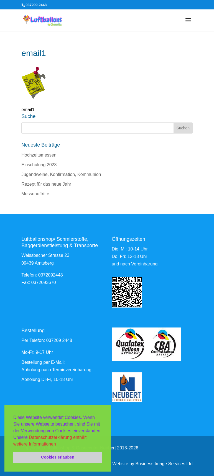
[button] (58, 444)
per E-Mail (53, 362)
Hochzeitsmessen (38, 155)
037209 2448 (59, 340)
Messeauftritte (35, 193)
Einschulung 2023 (39, 164)
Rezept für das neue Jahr (46, 184)
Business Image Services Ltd (163, 463)
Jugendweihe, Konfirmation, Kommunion (61, 174)
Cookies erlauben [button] (57, 457)
